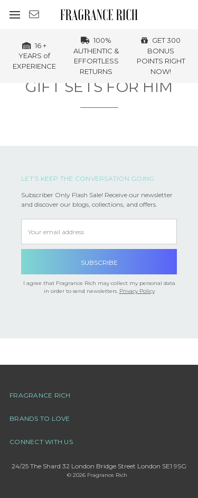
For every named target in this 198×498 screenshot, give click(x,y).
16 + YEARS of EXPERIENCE (34, 55)
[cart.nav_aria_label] (191, 14)
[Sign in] (175, 14)
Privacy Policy (137, 291)
